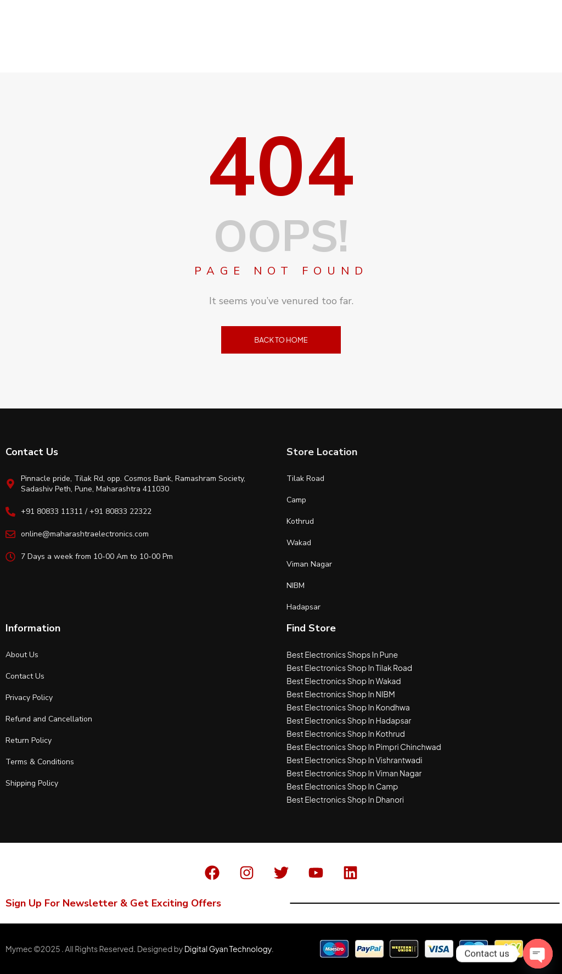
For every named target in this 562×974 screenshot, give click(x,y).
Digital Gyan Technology (228, 949)
